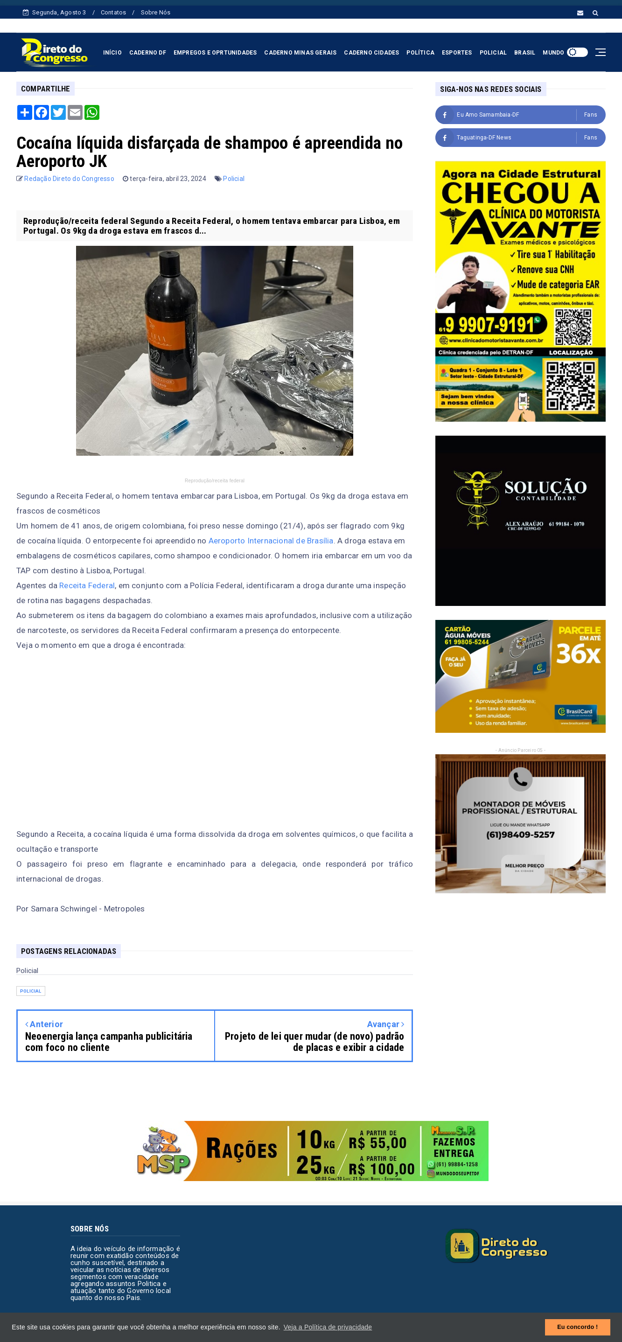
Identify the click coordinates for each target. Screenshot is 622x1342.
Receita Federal (87, 585)
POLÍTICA (420, 52)
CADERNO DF (147, 52)
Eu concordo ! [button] (577, 1327)
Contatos (113, 12)
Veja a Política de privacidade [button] (328, 1327)
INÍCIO (112, 52)
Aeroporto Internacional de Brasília (271, 540)
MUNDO (553, 52)
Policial (234, 178)
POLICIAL (493, 52)
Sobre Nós (156, 12)
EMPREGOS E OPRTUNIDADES (215, 52)
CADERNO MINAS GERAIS (300, 52)
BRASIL (524, 52)
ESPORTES (457, 52)
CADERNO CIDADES (371, 52)
